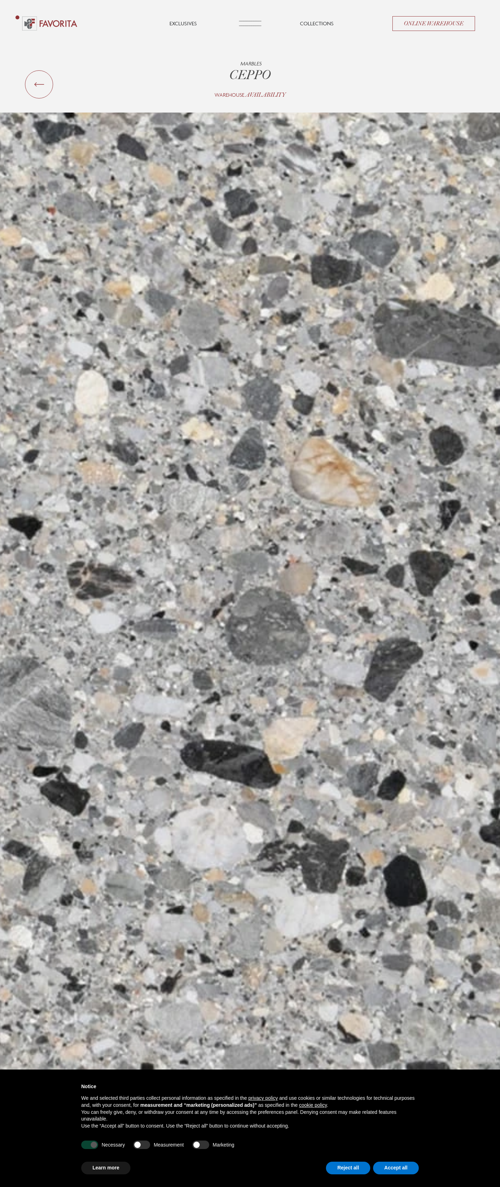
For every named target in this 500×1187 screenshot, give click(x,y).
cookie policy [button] (313, 1105)
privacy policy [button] (263, 1098)
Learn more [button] (105, 1167)
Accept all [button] (396, 1167)
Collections (317, 23)
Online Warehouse (433, 23)
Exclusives (183, 23)
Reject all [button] (348, 1167)
